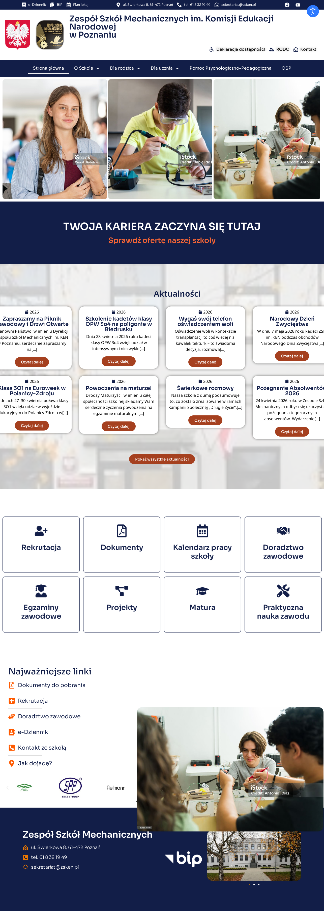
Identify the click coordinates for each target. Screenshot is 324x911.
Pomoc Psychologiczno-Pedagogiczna (231, 68)
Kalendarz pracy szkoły (202, 548)
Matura (202, 606)
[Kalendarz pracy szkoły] (202, 537)
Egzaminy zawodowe (41, 608)
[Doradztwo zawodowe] (283, 537)
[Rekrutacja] (41, 537)
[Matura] (202, 597)
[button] (7, 787)
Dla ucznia (165, 68)
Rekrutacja (41, 546)
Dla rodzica (125, 68)
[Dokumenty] (121, 537)
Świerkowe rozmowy (205, 388)
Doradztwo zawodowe (283, 548)
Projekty (121, 606)
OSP (286, 68)
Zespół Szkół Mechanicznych (88, 834)
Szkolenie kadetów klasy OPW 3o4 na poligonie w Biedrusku (118, 324)
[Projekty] (121, 597)
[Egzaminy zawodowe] (41, 597)
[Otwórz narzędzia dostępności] (313, 11)
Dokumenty (121, 546)
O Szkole (87, 68)
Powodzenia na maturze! (119, 388)
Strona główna (48, 68)
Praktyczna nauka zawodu (283, 608)
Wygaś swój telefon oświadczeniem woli (205, 321)
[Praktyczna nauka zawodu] (283, 597)
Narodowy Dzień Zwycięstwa (292, 321)
